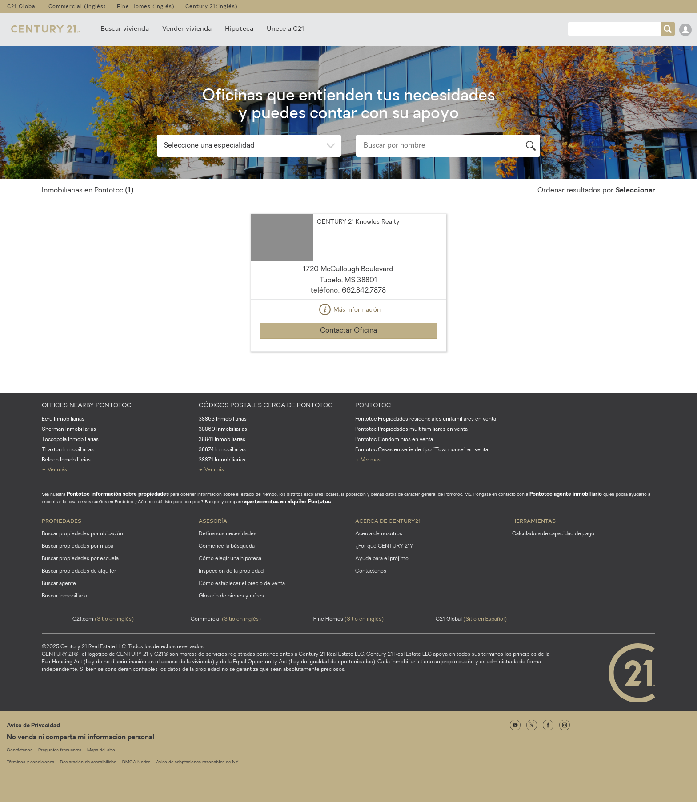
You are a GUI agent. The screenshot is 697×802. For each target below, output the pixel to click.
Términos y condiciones (30, 762)
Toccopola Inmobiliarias (70, 439)
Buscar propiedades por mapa (77, 546)
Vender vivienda (187, 28)
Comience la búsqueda (227, 546)
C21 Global (22, 6)
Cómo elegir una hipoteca (230, 558)
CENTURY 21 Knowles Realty (358, 222)
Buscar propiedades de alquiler (79, 571)
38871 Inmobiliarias (222, 460)
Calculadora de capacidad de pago (553, 534)
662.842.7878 (364, 290)
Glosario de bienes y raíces (231, 596)
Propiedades (61, 520)
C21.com (103, 619)
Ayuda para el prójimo (382, 558)
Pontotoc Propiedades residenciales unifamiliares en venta (425, 419)
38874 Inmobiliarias (222, 450)
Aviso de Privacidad (33, 726)
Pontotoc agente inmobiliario (565, 494)
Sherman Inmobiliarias (69, 429)
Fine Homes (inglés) (146, 6)
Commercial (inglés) (77, 6)
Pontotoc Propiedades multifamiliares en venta (411, 429)
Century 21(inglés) (211, 6)
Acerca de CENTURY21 (388, 520)
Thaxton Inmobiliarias (68, 450)
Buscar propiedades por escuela (80, 558)
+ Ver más (54, 470)
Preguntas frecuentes (59, 750)
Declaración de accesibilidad (88, 762)
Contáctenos (370, 571)
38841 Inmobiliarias (222, 439)
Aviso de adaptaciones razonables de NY (197, 762)
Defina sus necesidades (227, 534)
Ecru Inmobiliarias (63, 419)
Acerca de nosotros (378, 534)
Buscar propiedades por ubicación (82, 534)
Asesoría (213, 520)
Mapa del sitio (101, 750)
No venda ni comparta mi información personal (80, 737)
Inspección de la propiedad (231, 571)
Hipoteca (239, 28)
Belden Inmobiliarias (66, 460)
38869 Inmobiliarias (223, 429)
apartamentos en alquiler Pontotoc (287, 502)
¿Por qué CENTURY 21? (384, 546)
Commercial (226, 619)
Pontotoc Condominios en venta (394, 439)
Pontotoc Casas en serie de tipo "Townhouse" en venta (421, 450)
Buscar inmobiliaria (64, 596)
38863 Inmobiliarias (223, 419)
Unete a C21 (285, 28)
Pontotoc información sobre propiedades (118, 494)
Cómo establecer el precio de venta (242, 583)
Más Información (348, 310)
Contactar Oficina (348, 330)
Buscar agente (59, 583)
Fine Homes (348, 619)
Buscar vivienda (124, 28)
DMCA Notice (136, 762)
